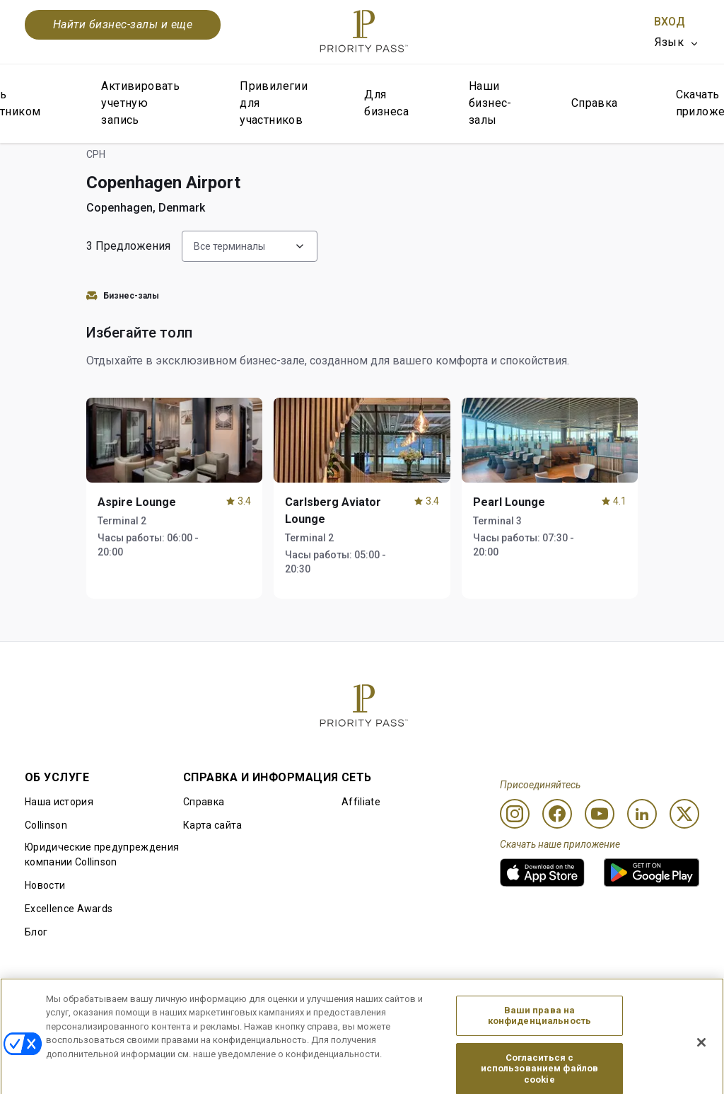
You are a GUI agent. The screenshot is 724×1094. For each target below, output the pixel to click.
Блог (36, 932)
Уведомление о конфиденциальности (495, 1011)
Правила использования (84, 1012)
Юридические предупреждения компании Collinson (102, 854)
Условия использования (211, 1012)
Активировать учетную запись (140, 103)
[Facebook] (557, 814)
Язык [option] (669, 42)
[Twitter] (684, 814)
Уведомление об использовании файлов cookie (358, 1011)
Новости (45, 885)
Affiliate (360, 801)
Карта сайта (213, 825)
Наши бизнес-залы (490, 103)
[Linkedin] (642, 814)
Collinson (46, 825)
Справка (594, 103)
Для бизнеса (386, 103)
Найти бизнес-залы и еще (122, 24)
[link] (542, 872)
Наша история (59, 801)
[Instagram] (515, 814)
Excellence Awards (68, 908)
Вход (669, 21)
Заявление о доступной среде (629, 1011)
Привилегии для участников (274, 103)
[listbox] (677, 42)
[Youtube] (599, 814)
